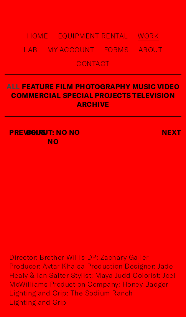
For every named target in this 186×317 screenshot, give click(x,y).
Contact (93, 63)
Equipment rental (93, 36)
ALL (13, 86)
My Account (70, 49)
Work (148, 36)
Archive (93, 104)
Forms (116, 49)
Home (37, 36)
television (153, 95)
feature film (47, 86)
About (150, 49)
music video (156, 86)
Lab (30, 49)
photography (102, 86)
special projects (98, 95)
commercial (36, 95)
